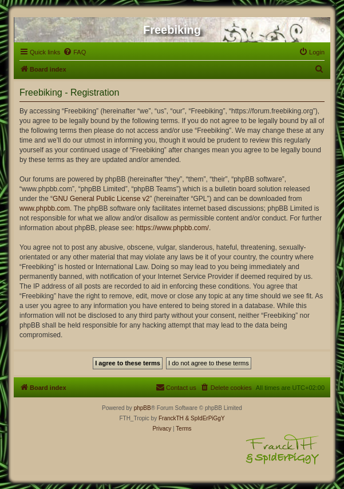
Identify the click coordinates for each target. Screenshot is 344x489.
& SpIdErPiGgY (205, 418)
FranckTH (171, 418)
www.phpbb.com (44, 208)
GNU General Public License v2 (101, 199)
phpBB (142, 408)
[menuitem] (74, 52)
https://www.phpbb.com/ (172, 228)
